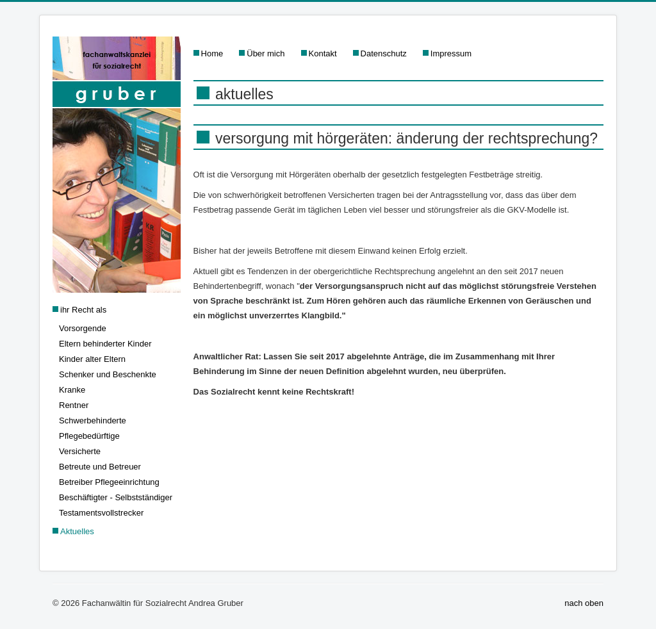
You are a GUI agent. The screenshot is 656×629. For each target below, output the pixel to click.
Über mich (265, 53)
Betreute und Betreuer (100, 466)
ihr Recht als (83, 309)
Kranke (72, 390)
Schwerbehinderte (92, 420)
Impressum (451, 53)
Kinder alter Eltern (92, 359)
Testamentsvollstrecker (101, 513)
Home (212, 53)
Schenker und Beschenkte (107, 374)
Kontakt (323, 53)
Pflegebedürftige (89, 436)
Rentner (73, 405)
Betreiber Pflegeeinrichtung (109, 482)
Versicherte (80, 451)
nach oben (583, 603)
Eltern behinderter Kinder (105, 343)
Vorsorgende (82, 328)
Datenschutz (384, 53)
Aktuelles (77, 531)
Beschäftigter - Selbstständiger (115, 497)
